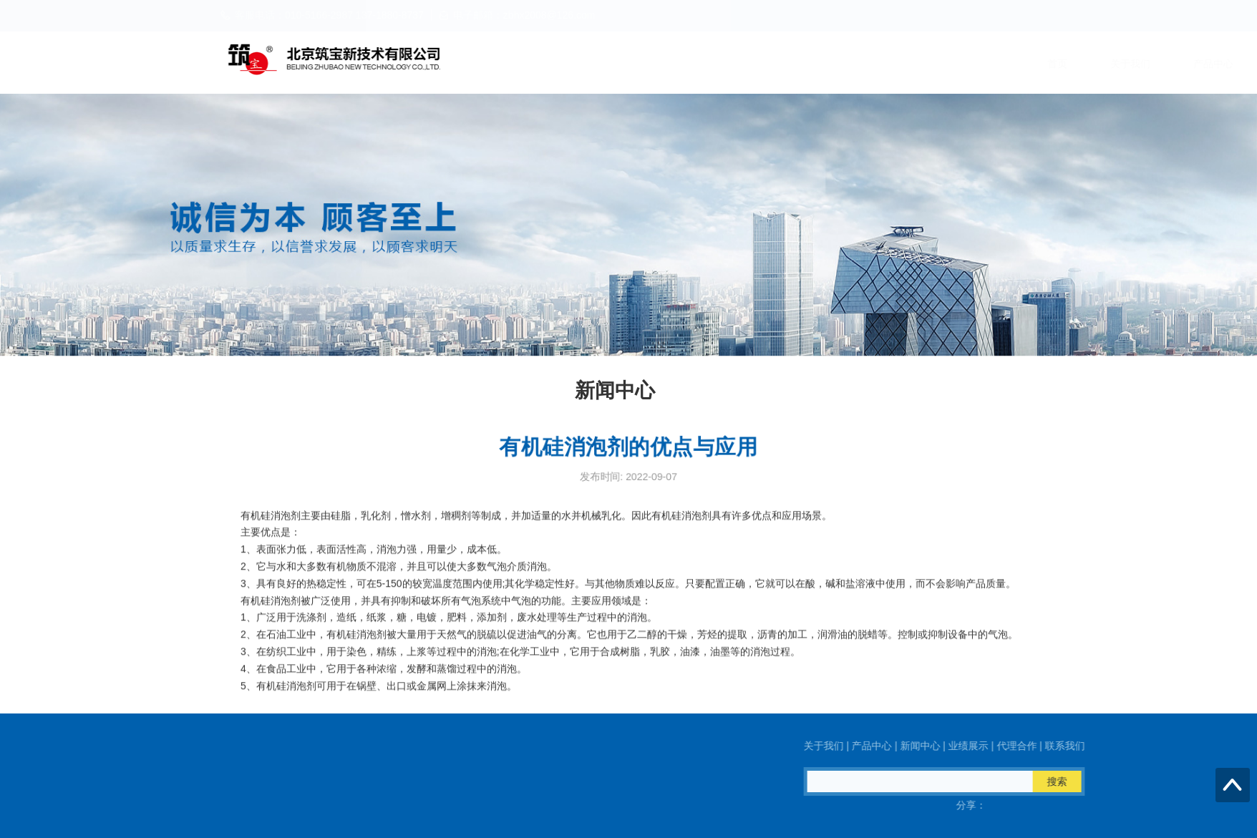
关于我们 (617, 63)
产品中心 (700, 63)
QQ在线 (153, 805)
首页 (544, 63)
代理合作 (949, 63)
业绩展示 (866, 63)
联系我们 (1032, 63)
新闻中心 (783, 63)
